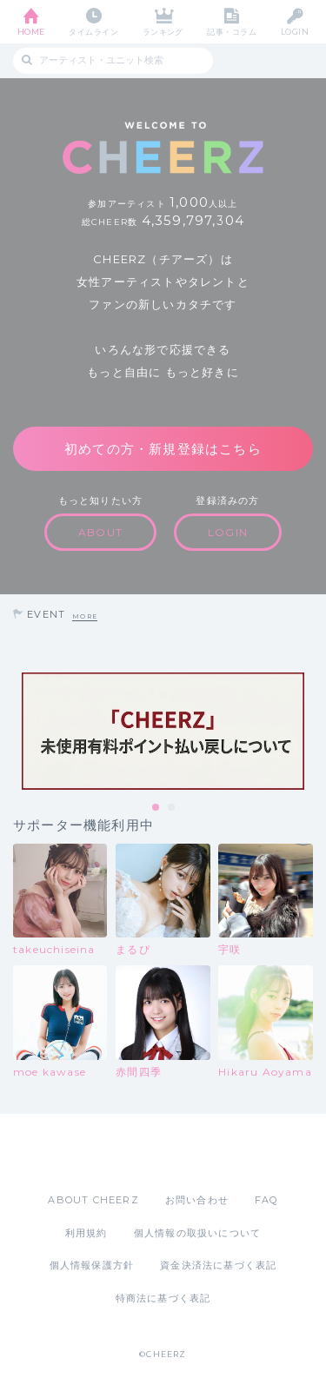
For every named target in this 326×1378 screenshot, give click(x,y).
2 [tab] (172, 808)
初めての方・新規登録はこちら (163, 449)
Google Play (207, 1153)
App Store (116, 1153)
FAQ (266, 1200)
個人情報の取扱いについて (197, 1233)
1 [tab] (156, 808)
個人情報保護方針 (92, 1265)
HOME (31, 31)
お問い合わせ (197, 1200)
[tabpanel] (163, 731)
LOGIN (295, 31)
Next (309, 732)
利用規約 (86, 1233)
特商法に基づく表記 (163, 1298)
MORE (84, 616)
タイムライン (93, 31)
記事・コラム (231, 31)
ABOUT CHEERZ (93, 1200)
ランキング (163, 31)
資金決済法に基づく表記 (218, 1265)
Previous (17, 732)
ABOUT (100, 532)
